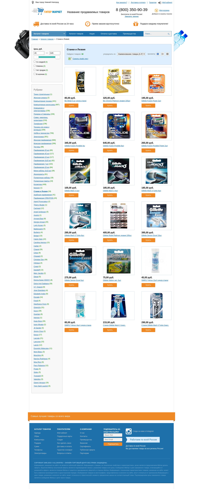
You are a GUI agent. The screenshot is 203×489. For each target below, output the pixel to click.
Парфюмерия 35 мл (41, 150)
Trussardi (37, 376)
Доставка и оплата (138, 3)
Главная (34, 39)
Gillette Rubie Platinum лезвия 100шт (117, 235)
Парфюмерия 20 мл (41, 167)
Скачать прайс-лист (80, 59)
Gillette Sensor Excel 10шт (152, 235)
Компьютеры (39, 440)
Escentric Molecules (41, 348)
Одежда (37, 433)
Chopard (37, 256)
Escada (36, 297)
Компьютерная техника (43, 101)
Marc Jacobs (38, 273)
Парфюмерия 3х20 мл (42, 161)
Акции (91, 34)
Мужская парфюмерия (42, 143)
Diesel (36, 277)
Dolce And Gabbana (41, 284)
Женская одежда (40, 98)
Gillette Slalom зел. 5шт (112, 280)
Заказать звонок (131, 17)
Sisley (36, 372)
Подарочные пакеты (41, 181)
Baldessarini (38, 229)
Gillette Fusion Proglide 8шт (113, 146)
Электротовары (40, 453)
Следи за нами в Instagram (140, 431)
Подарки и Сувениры (42, 114)
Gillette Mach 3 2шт (72, 191)
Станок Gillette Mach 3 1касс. (114, 325)
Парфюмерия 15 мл (41, 157)
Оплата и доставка (109, 34)
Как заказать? (121, 3)
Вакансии (84, 443)
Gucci (36, 311)
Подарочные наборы (42, 178)
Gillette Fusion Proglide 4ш (75, 146)
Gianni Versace (39, 383)
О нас (82, 433)
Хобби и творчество (41, 133)
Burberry (37, 232)
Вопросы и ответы (64, 453)
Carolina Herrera (40, 243)
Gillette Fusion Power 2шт (151, 101)
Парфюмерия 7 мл (41, 164)
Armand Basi (38, 219)
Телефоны (38, 450)
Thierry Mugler (39, 205)
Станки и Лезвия (41, 191)
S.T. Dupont (38, 287)
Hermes (37, 318)
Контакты (83, 436)
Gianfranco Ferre (40, 304)
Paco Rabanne (39, 366)
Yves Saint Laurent (41, 386)
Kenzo (36, 335)
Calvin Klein (38, 239)
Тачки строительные (42, 94)
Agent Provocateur (41, 202)
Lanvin (36, 345)
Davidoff (37, 270)
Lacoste (37, 338)
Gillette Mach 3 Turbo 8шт (74, 235)
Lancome (37, 342)
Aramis (36, 215)
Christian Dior (39, 260)
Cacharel (37, 208)
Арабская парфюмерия (43, 195)
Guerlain (37, 314)
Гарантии (152, 3)
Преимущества (129, 34)
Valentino (37, 379)
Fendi (36, 301)
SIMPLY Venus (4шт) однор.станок (78, 325)
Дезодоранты (39, 174)
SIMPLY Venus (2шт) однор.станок (155, 280)
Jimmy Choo (38, 331)
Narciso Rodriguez (41, 359)
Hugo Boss (38, 321)
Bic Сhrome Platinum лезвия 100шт (116, 101)
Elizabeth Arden (40, 294)
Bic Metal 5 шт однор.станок (75, 101)
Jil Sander (37, 328)
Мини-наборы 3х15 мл (42, 171)
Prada (36, 369)
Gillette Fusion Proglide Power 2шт (155, 146)
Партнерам (84, 453)
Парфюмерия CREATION (43, 198)
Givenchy (37, 307)
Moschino (37, 355)
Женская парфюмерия (42, 140)
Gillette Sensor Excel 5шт (74, 280)
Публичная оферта (87, 450)
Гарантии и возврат (64, 450)
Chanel (36, 249)
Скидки (60, 440)
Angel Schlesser (40, 212)
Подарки (37, 443)
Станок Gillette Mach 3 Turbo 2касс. (155, 325)
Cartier (36, 246)
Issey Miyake (38, 325)
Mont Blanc (38, 352)
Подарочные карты (64, 436)
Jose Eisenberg (39, 290)
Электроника (39, 137)
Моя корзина (164, 10)
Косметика (38, 184)
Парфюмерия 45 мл (41, 154)
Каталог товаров (41, 34)
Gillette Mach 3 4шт (110, 191)
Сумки (36, 446)
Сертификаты (85, 446)
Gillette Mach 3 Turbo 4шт (151, 191)
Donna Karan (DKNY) (42, 280)
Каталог (37, 188)
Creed (36, 267)
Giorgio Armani (39, 222)
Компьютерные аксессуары (44, 105)
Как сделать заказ (64, 443)
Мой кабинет (167, 3)
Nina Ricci (37, 362)
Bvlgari (36, 236)
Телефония (38, 124)
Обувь (36, 436)
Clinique (37, 263)
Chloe (36, 253)
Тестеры (37, 147)
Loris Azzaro (38, 225)
